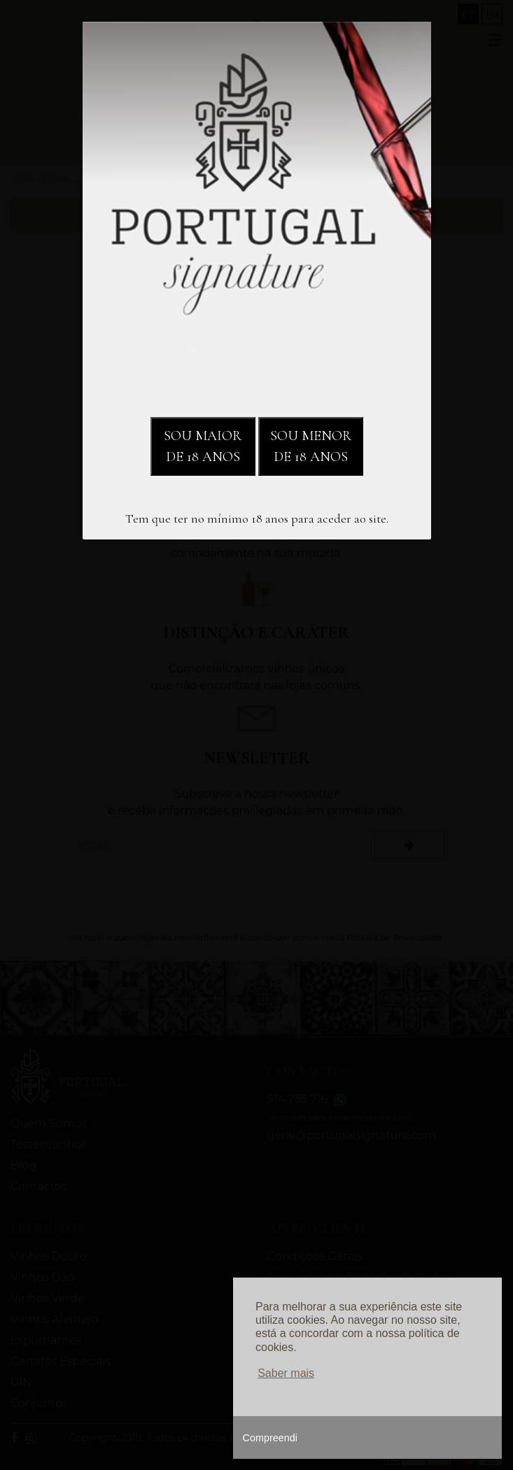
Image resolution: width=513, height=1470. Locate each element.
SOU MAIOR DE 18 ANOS (202, 446)
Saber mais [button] (286, 1373)
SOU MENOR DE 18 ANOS (310, 446)
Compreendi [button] (270, 1437)
